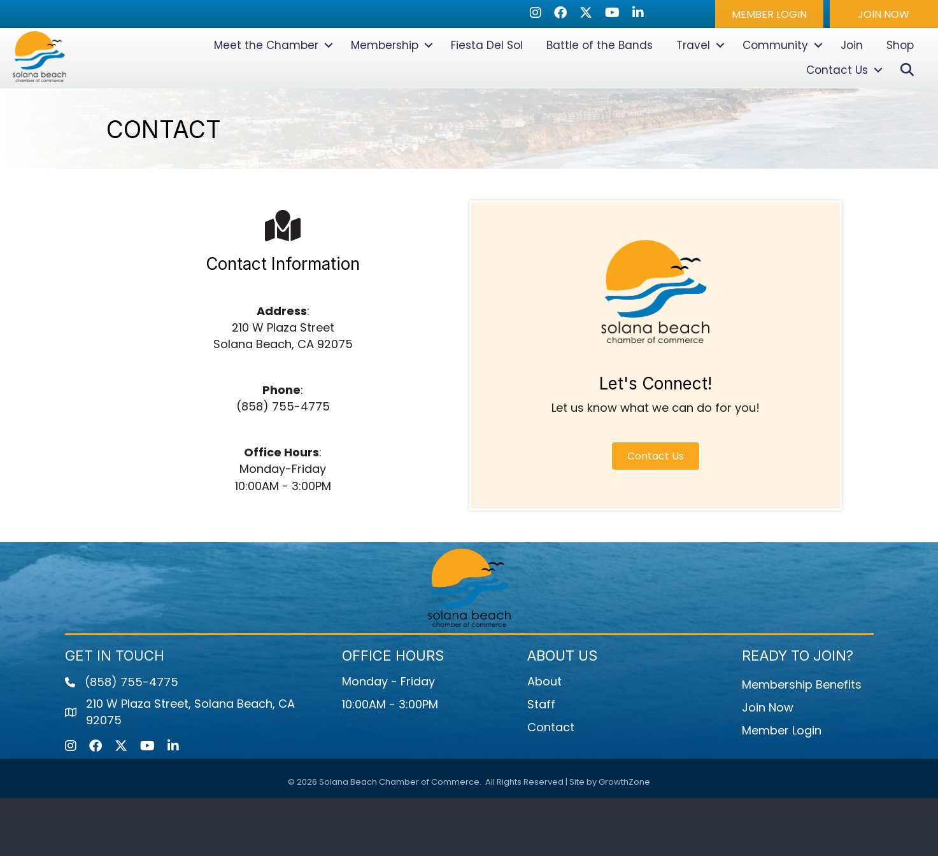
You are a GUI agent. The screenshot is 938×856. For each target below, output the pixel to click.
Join (852, 74)
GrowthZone (624, 840)
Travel (693, 74)
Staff (541, 762)
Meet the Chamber (266, 74)
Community (775, 74)
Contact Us (837, 99)
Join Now (767, 765)
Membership (384, 74)
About (544, 739)
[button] (769, 14)
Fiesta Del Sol (487, 74)
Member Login (781, 788)
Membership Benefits (802, 742)
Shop (900, 74)
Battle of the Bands (599, 74)
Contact (550, 785)
